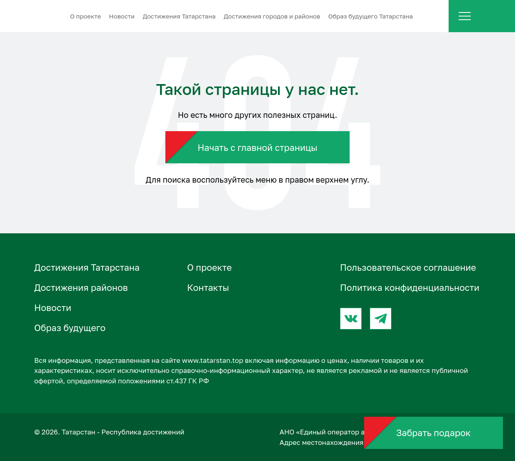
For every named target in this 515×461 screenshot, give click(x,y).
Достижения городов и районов (272, 16)
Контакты (208, 287)
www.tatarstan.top (212, 360)
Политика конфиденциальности (410, 287)
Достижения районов (81, 287)
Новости (122, 16)
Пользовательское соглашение (408, 267)
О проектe (85, 16)
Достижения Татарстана (179, 16)
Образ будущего (69, 327)
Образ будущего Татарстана (370, 16)
